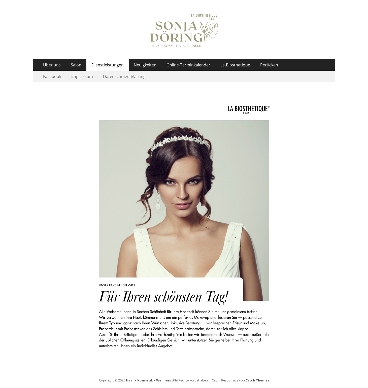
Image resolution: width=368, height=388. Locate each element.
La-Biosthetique (235, 65)
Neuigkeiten (145, 65)
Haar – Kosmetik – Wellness (148, 380)
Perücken (269, 65)
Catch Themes (257, 380)
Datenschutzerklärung (124, 76)
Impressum (82, 76)
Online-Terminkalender (188, 65)
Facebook (52, 76)
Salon (76, 65)
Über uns (52, 65)
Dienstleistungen (107, 65)
